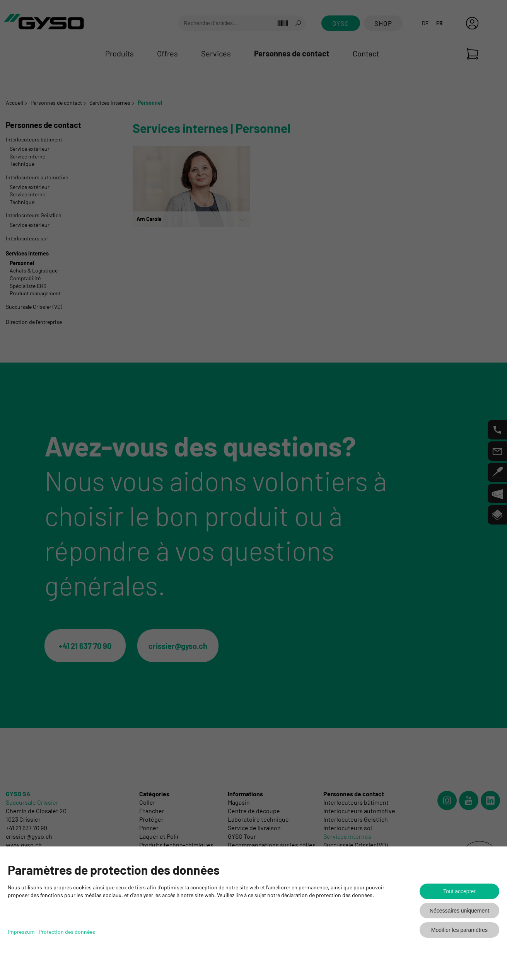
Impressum (21, 931)
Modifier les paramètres (459, 930)
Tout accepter (459, 891)
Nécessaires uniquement (459, 911)
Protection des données (67, 931)
